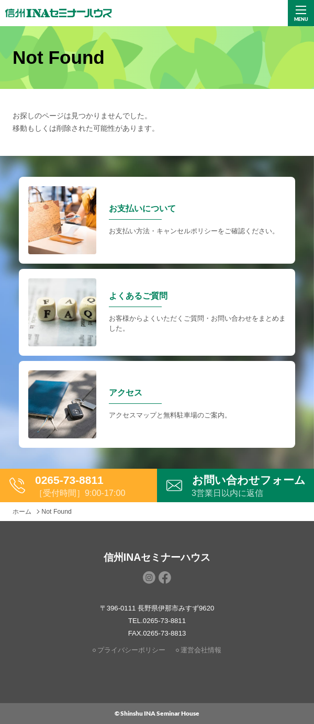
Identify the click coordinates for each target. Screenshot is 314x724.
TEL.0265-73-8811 (157, 621)
